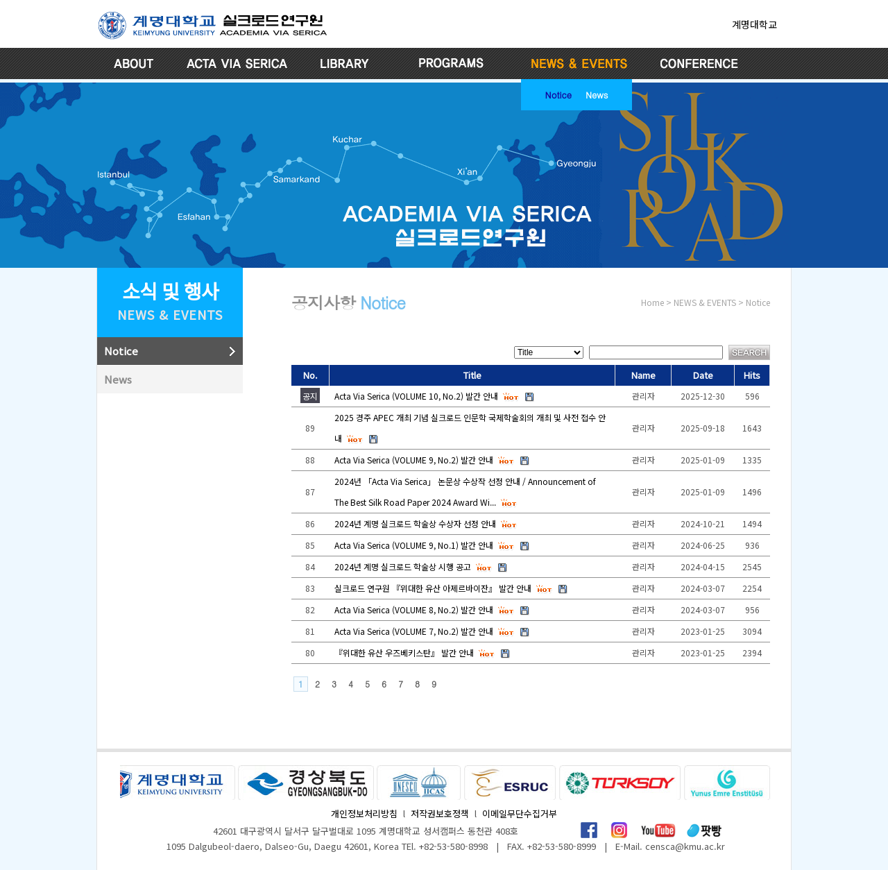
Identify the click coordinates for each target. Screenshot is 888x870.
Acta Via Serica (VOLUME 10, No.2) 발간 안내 (416, 396)
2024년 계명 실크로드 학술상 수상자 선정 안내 (415, 523)
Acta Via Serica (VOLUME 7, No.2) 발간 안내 (413, 631)
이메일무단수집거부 (519, 813)
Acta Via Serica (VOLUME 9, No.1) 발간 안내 (413, 545)
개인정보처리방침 (364, 813)
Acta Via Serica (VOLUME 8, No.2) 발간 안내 (413, 609)
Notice (558, 94)
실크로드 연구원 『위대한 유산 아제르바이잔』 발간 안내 (432, 588)
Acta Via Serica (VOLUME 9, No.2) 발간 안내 (413, 460)
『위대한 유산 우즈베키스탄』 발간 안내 (404, 652)
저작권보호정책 (440, 813)
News (597, 94)
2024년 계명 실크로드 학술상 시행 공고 (402, 566)
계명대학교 (754, 24)
